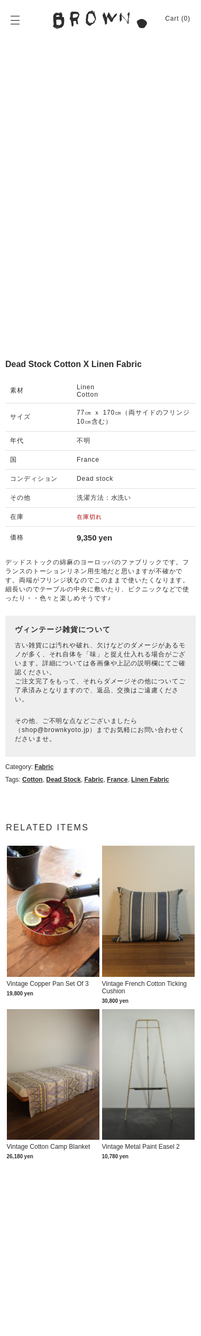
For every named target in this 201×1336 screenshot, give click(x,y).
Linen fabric (150, 779)
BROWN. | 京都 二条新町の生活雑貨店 (100, 20)
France (117, 779)
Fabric (43, 767)
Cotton (32, 779)
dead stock (63, 779)
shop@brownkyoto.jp (55, 730)
